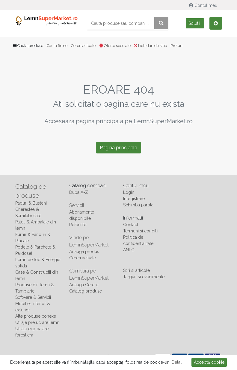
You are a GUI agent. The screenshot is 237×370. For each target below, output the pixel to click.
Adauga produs (84, 251)
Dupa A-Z (78, 192)
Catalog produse (85, 291)
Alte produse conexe (35, 316)
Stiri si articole (136, 270)
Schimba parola (138, 204)
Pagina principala (118, 147)
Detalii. (178, 362)
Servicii (76, 205)
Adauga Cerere (83, 284)
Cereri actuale (83, 45)
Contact (130, 224)
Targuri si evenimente (143, 276)
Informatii (133, 218)
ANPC (128, 249)
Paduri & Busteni (31, 203)
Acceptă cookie (209, 362)
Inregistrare (134, 198)
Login (128, 192)
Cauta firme (57, 45)
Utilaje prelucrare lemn (37, 322)
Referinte (77, 224)
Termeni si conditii (140, 231)
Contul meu (203, 5)
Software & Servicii (33, 297)
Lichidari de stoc (150, 45)
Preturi (176, 45)
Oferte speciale (115, 45)
